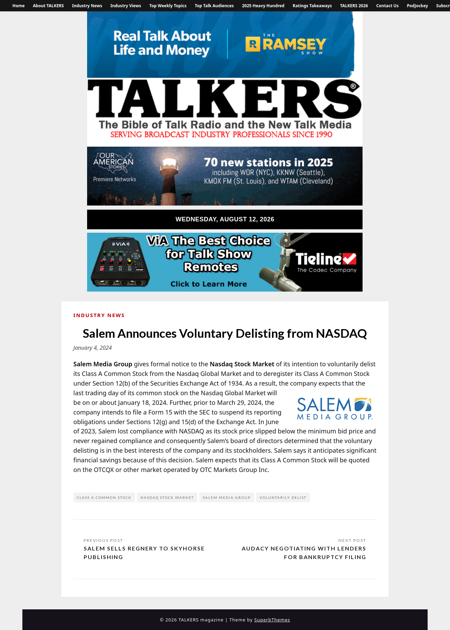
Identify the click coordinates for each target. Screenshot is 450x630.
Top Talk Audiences (214, 6)
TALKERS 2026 (354, 6)
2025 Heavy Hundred (263, 6)
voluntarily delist (283, 497)
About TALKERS (48, 6)
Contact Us (387, 6)
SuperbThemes (272, 620)
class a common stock (104, 497)
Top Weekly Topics (168, 6)
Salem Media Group (227, 497)
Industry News (87, 6)
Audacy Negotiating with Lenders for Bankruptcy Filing (304, 552)
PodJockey (417, 6)
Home (18, 6)
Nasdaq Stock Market (167, 497)
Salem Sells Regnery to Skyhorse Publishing (144, 552)
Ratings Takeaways (312, 6)
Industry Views (126, 6)
